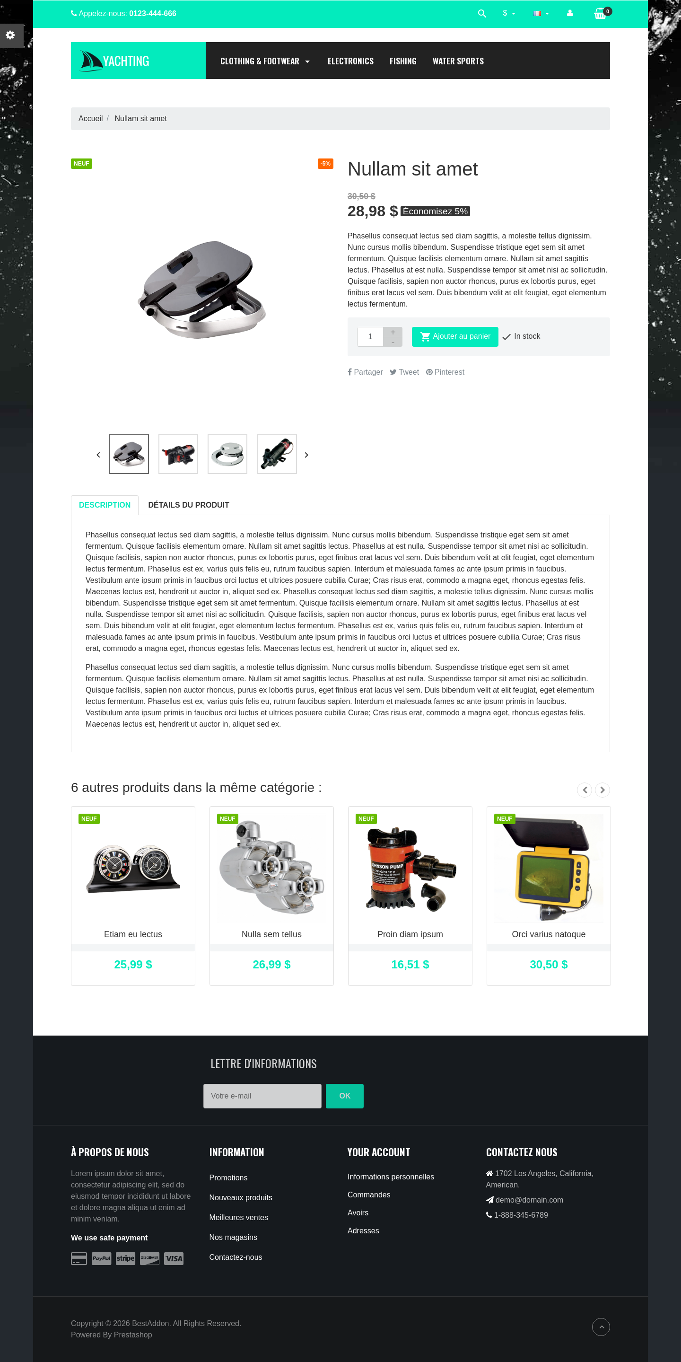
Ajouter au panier (455, 337)
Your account (379, 1151)
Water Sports (458, 60)
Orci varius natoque (548, 934)
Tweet (404, 372)
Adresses (363, 1231)
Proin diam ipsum (410, 934)
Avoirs (358, 1213)
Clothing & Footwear (266, 60)
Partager (365, 372)
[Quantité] (370, 337)
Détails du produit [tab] (188, 505)
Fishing (403, 60)
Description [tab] (105, 505)
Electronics (351, 60)
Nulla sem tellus (272, 934)
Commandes (369, 1195)
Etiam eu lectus (133, 934)
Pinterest (445, 372)
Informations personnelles (391, 1177)
